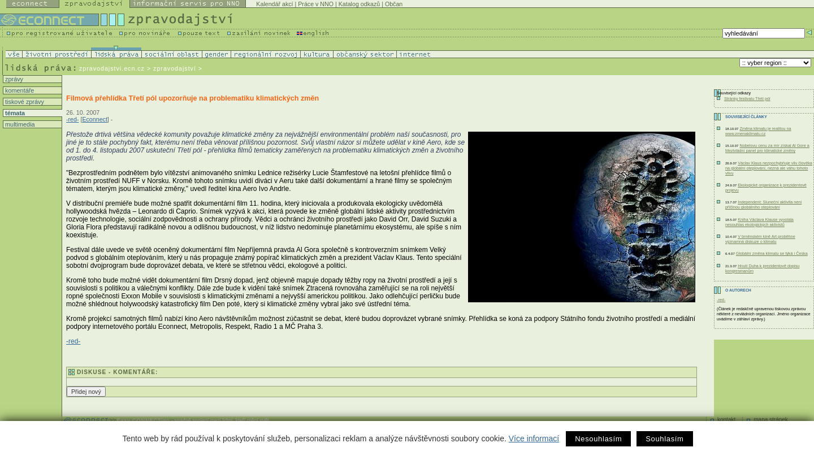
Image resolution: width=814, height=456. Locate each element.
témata (14, 113)
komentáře (18, 90)
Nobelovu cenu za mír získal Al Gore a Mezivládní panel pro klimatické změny (767, 148)
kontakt (726, 419)
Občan (393, 4)
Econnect (94, 119)
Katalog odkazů (359, 4)
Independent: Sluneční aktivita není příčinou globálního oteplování (763, 204)
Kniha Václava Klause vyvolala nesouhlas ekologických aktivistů (759, 222)
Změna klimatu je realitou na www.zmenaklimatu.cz (758, 131)
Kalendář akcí (274, 4)
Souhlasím (664, 439)
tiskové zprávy (23, 101)
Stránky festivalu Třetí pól (747, 98)
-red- (72, 119)
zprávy (13, 79)
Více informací (534, 438)
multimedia (19, 124)
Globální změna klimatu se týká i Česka (772, 253)
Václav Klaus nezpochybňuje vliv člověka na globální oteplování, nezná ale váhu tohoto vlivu (768, 168)
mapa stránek (771, 419)
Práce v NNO (316, 4)
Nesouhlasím (598, 439)
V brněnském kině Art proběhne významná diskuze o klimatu (760, 239)
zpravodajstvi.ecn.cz (112, 68)
